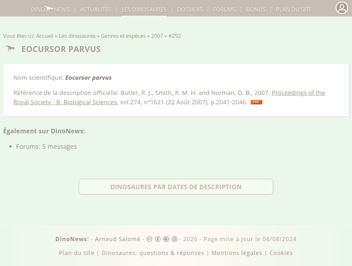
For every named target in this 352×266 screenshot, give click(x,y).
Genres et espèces (123, 35)
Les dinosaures (77, 35)
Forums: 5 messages (46, 146)
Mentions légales (237, 253)
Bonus (256, 9)
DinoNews (50, 9)
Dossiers (189, 9)
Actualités (95, 9)
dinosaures (144, 9)
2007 (157, 35)
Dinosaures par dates (176, 186)
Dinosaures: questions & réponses (153, 253)
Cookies (281, 253)
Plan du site (294, 9)
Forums (224, 9)
